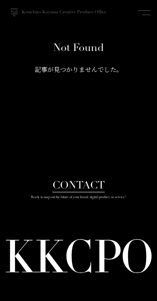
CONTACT (78, 186)
